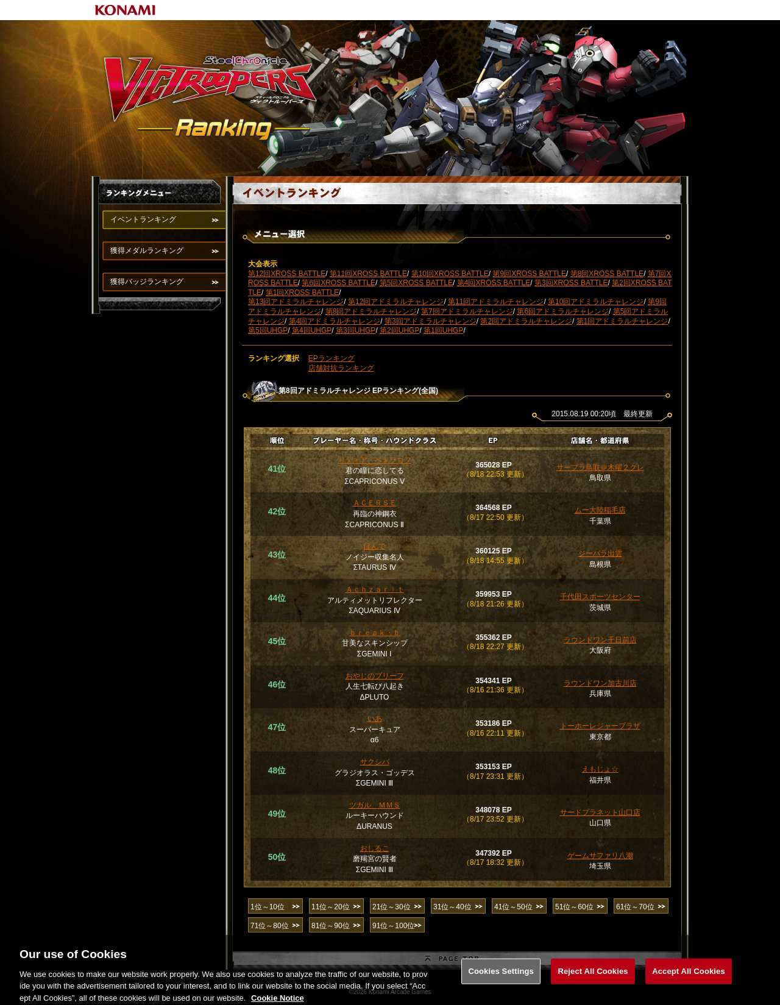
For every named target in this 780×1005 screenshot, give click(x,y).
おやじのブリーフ (375, 676)
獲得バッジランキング (146, 281)
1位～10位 (267, 907)
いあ (374, 718)
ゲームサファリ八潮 (600, 855)
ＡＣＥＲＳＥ (375, 503)
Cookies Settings (501, 978)
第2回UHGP (399, 330)
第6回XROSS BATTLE (338, 283)
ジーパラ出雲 (600, 553)
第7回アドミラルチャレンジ (467, 311)
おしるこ (374, 848)
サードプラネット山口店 (600, 812)
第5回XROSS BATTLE (416, 283)
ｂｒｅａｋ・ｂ (374, 632)
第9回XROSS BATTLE (529, 273)
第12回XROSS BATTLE (286, 273)
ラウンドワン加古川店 (600, 683)
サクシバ (374, 762)
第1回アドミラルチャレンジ (622, 321)
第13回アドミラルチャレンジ (296, 301)
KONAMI (125, 10)
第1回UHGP (443, 330)
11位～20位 (330, 907)
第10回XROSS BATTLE (450, 273)
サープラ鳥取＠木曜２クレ (600, 467)
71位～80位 (269, 926)
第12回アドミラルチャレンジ (396, 301)
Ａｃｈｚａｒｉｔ (375, 589)
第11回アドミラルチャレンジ (496, 301)
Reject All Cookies (593, 978)
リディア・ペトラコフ (374, 460)
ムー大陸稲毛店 (600, 510)
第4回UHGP (312, 330)
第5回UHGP (268, 330)
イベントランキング (143, 219)
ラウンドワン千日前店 (600, 640)
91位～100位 (393, 926)
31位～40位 (452, 907)
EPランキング (331, 358)
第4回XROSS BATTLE (493, 283)
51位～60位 (574, 907)
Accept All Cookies (688, 978)
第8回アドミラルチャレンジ (371, 311)
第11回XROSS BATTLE (368, 273)
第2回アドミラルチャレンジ (526, 321)
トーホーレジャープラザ (600, 726)
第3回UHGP (355, 330)
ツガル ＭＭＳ (374, 805)
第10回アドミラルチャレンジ (596, 301)
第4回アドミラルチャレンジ (335, 321)
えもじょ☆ (600, 769)
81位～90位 (330, 926)
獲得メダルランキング (146, 250)
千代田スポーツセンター (600, 596)
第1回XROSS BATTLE (302, 292)
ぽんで (375, 546)
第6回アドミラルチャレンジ (563, 311)
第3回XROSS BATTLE (571, 283)
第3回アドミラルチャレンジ (431, 321)
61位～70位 (635, 907)
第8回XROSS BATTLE (607, 273)
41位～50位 (513, 907)
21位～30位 (391, 907)
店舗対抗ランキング (341, 368)
